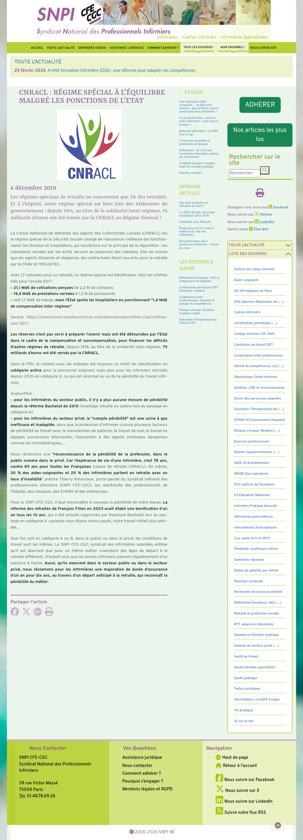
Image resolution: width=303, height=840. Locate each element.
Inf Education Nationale (252, 495)
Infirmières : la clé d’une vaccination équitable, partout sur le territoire (199, 153)
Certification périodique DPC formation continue (198, 288)
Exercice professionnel (251, 442)
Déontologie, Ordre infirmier (255, 377)
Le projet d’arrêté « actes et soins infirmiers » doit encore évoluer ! (198, 121)
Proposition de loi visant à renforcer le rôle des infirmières (196, 231)
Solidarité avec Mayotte (195, 221)
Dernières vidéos (92, 48)
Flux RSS (258, 229)
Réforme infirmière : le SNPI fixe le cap (198, 132)
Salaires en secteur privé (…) (256, 646)
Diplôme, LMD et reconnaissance (259, 388)
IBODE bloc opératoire (251, 474)
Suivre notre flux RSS (241, 812)
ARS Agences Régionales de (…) (259, 302)
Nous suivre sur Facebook (245, 780)
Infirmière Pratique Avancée (255, 506)
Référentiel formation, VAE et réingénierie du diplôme (199, 279)
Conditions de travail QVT (253, 345)
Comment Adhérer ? (163, 48)
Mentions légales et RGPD (147, 789)
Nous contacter (263, 48)
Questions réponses (249, 560)
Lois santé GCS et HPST (252, 538)
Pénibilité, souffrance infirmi (256, 549)
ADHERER (260, 105)
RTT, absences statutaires (253, 624)
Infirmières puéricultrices (253, 517)
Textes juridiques (247, 689)
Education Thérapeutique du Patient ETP (198, 320)
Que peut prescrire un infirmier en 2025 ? (193, 204)
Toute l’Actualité (60, 48)
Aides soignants (246, 280)
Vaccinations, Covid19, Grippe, (257, 699)
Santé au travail (246, 657)
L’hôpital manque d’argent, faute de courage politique (197, 164)
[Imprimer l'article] (49, 613)
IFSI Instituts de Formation (254, 485)
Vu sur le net (243, 721)
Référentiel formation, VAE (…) (257, 603)
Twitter (263, 215)
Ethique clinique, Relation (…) (257, 431)
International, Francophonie (255, 528)
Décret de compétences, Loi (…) (258, 366)
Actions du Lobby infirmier (254, 269)
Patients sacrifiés (190, 172)
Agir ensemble (232, 47)
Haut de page (232, 757)
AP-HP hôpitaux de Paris (253, 291)
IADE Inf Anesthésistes (251, 463)
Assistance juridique (127, 48)
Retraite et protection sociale (256, 614)
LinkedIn (264, 222)
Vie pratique (243, 710)
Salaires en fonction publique (256, 635)
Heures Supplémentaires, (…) (256, 452)
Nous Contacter (47, 748)
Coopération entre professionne (258, 356)
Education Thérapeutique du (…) (259, 409)
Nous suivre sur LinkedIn (244, 801)
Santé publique (245, 678)
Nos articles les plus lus (259, 135)
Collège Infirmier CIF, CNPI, (255, 334)
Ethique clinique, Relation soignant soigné (196, 311)
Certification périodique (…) (255, 323)
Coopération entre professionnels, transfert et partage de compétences (196, 300)
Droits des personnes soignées (257, 399)
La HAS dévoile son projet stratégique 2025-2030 (197, 213)
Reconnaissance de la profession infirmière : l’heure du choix (199, 244)
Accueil (37, 48)
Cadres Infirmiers (247, 312)
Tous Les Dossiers (197, 47)
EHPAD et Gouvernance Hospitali (259, 420)
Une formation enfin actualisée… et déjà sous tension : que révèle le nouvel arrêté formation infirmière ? (198, 106)
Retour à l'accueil (236, 765)
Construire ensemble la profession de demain (194, 142)
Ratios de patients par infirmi (256, 571)
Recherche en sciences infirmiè (258, 592)
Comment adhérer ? (141, 773)
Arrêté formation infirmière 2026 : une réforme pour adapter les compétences (121, 70)
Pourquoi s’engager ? (142, 781)
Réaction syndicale (248, 581)
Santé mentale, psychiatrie (254, 667)
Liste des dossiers (248, 254)
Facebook (278, 207)
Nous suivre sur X (237, 790)
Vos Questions (139, 748)
